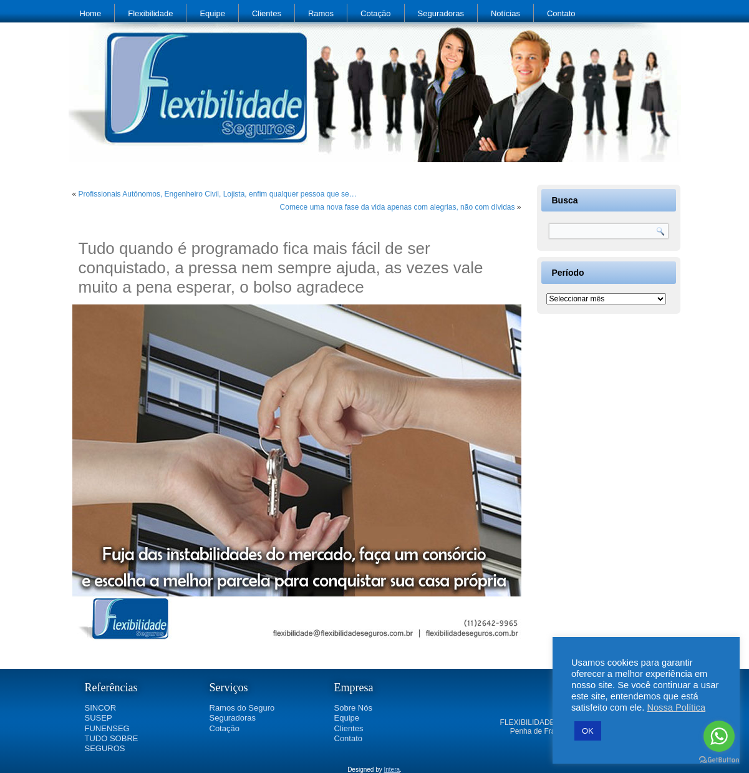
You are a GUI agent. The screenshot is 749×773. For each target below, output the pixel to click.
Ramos (321, 13)
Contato (561, 13)
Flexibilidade (150, 13)
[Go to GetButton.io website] (719, 760)
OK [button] (588, 731)
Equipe (212, 13)
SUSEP (98, 717)
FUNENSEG (107, 728)
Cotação (375, 13)
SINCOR (101, 707)
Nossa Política (676, 707)
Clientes (266, 13)
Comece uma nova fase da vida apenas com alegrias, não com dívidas (397, 207)
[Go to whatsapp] (719, 736)
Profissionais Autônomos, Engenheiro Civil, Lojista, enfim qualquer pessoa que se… (218, 194)
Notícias (505, 13)
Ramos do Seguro (242, 707)
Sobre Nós (353, 707)
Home (91, 13)
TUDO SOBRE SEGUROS (111, 743)
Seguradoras (441, 13)
